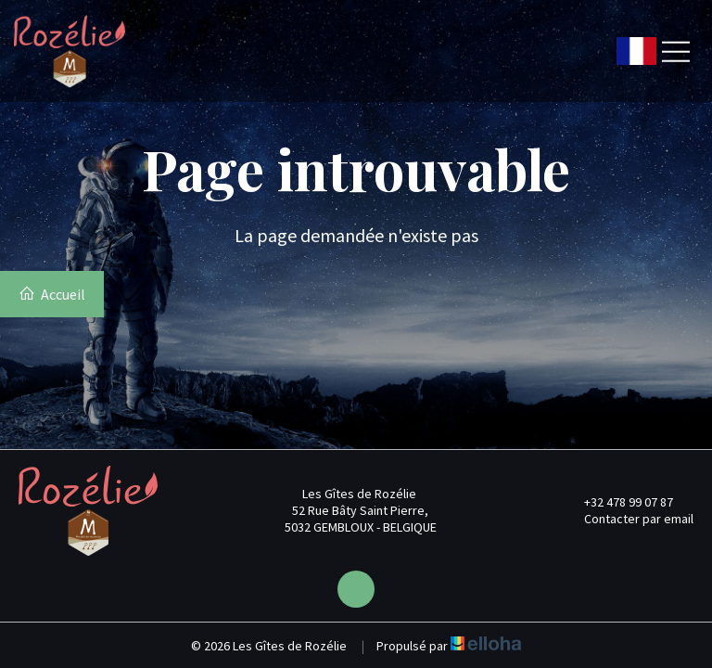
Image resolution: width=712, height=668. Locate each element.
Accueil (52, 294)
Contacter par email (628, 518)
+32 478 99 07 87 (618, 502)
